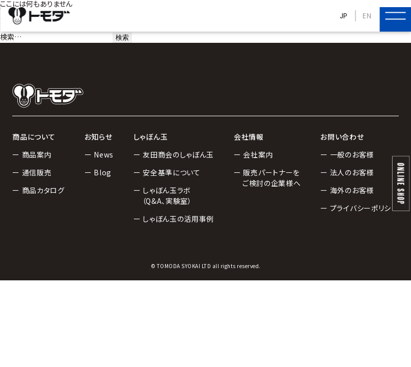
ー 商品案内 (31, 154)
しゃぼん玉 (150, 137)
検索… (10, 37)
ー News (99, 154)
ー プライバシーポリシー (359, 208)
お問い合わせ (342, 137)
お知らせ (99, 137)
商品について (33, 137)
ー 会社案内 (253, 154)
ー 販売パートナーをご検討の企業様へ (267, 177)
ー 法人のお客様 (347, 172)
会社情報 (249, 137)
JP (344, 16)
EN (367, 16)
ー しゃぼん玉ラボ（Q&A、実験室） (162, 195)
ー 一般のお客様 (347, 154)
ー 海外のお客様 (347, 190)
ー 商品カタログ (38, 190)
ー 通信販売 (31, 172)
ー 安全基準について (167, 172)
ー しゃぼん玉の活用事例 (173, 219)
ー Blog (98, 172)
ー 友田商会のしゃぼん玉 (173, 154)
